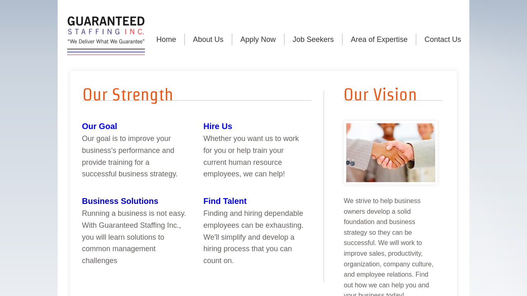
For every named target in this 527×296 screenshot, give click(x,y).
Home (166, 39)
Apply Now (258, 39)
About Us (208, 39)
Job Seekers (313, 39)
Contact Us (442, 39)
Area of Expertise (379, 39)
